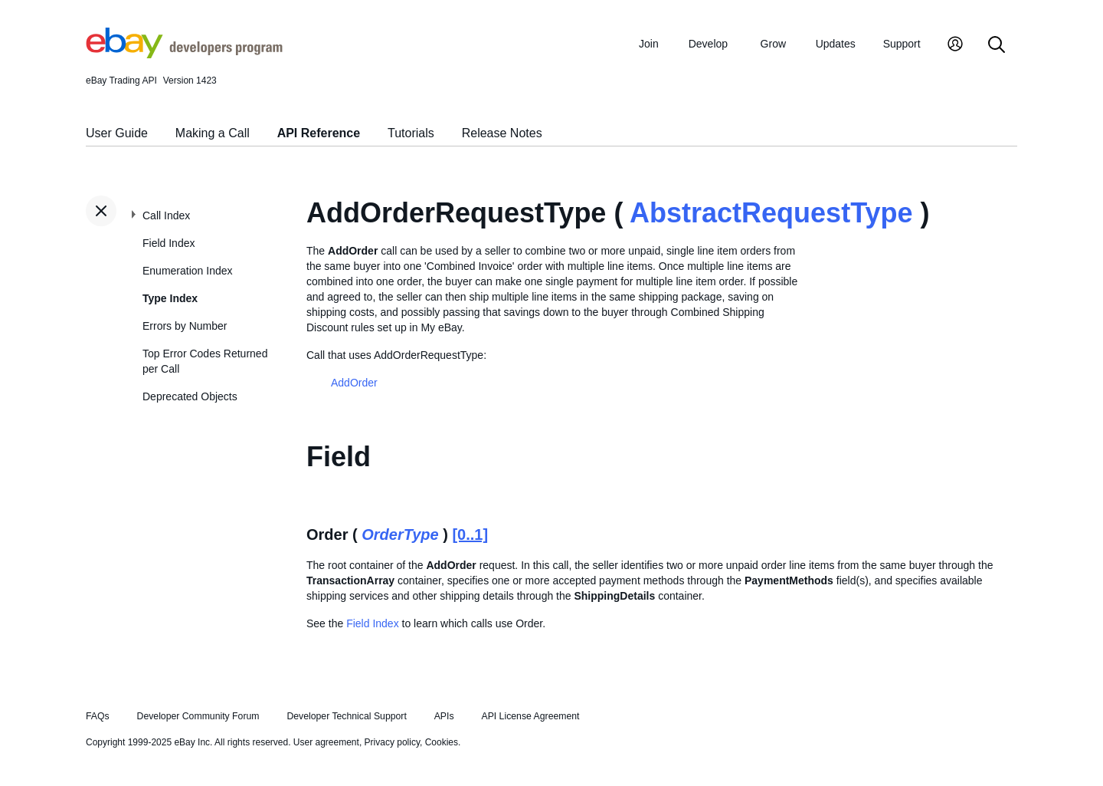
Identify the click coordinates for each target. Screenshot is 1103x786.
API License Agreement (530, 716)
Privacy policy (392, 742)
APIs (444, 716)
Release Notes (502, 133)
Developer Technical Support (346, 716)
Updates (836, 44)
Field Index (168, 243)
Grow (773, 44)
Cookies (441, 742)
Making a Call (212, 133)
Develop (708, 44)
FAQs (98, 716)
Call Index (166, 215)
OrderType (400, 534)
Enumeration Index (187, 271)
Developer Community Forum (198, 716)
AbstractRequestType (771, 213)
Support (902, 44)
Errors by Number (184, 326)
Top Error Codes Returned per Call (204, 361)
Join (649, 44)
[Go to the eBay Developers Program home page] (184, 54)
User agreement (326, 742)
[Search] (996, 45)
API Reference (319, 133)
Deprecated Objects (189, 396)
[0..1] (470, 534)
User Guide (117, 133)
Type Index (170, 298)
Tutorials (411, 133)
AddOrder (354, 383)
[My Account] (955, 45)
